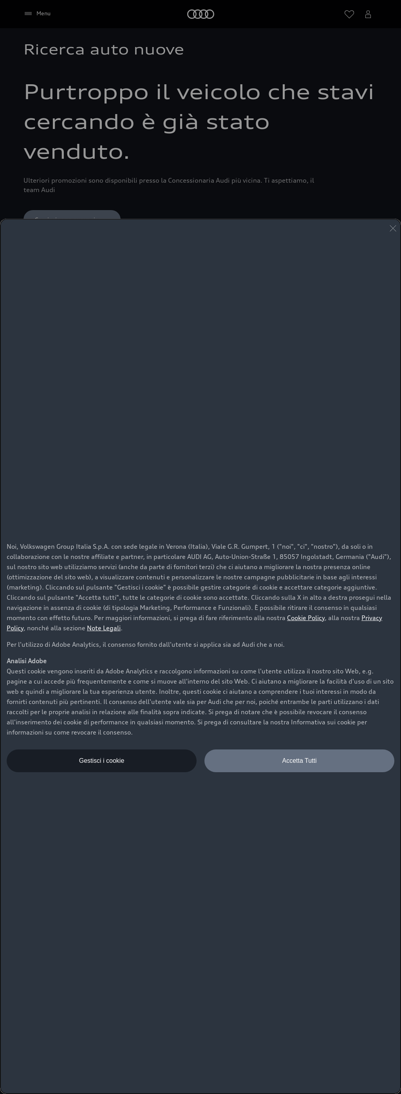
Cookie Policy (306, 618)
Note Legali (104, 628)
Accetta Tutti (299, 760)
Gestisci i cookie (102, 760)
